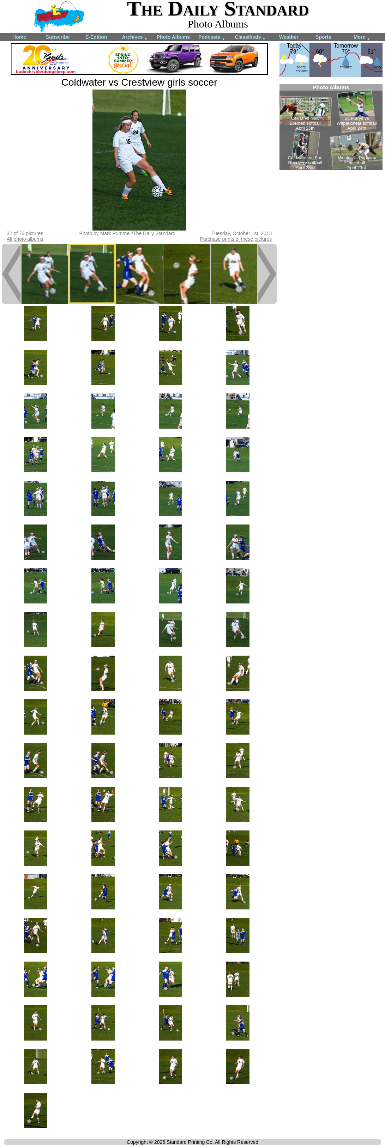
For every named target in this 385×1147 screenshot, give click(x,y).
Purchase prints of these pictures (236, 239)
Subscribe (58, 37)
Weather (289, 37)
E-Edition (96, 37)
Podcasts (211, 37)
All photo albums (25, 239)
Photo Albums (173, 37)
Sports (323, 37)
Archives (135, 37)
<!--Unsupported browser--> (331, 127)
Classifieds (250, 37)
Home (19, 37)
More (362, 37)
